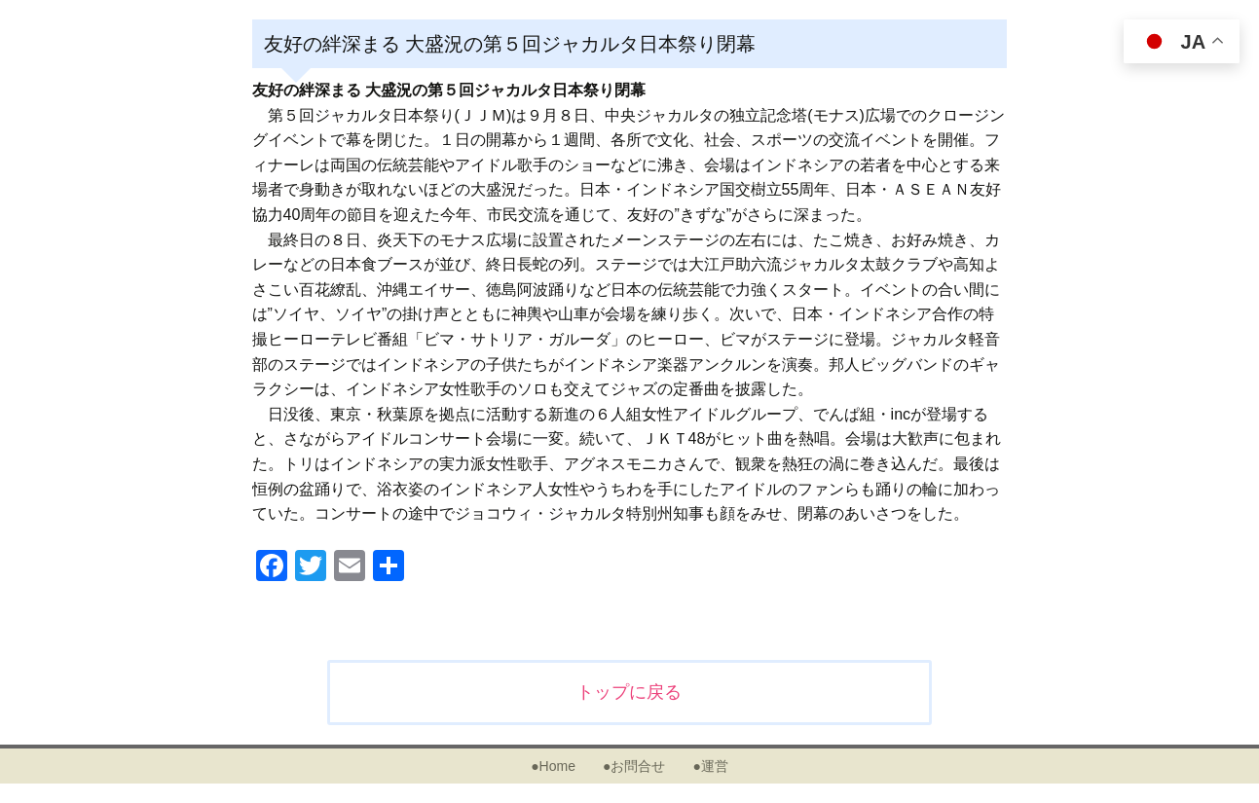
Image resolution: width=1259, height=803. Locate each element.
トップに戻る (629, 692)
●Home (553, 766)
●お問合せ (634, 766)
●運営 (709, 766)
